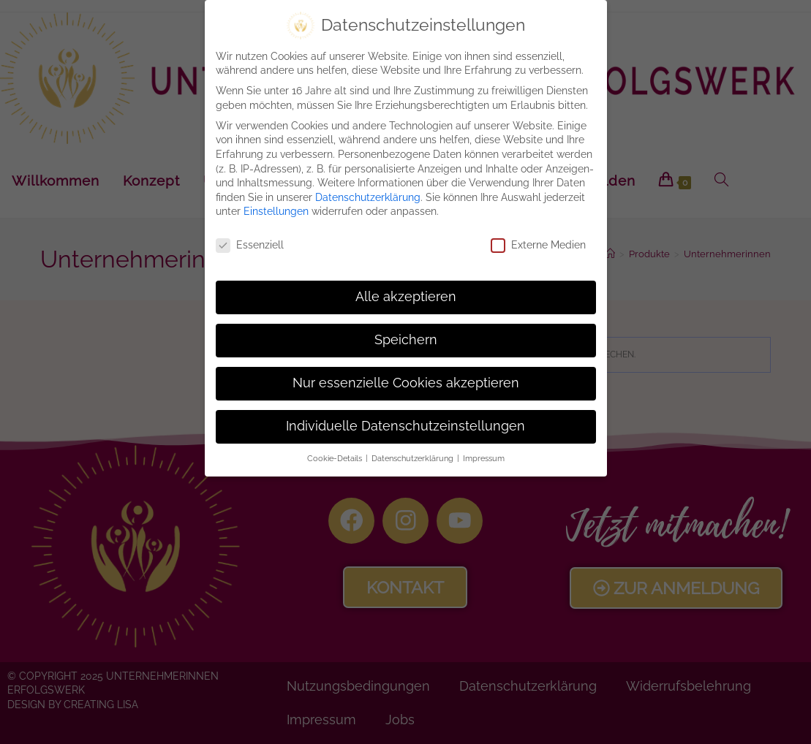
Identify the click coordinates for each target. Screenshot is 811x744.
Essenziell (250, 245)
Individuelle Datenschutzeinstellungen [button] (405, 426)
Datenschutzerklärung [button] (413, 458)
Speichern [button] (405, 340)
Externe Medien (538, 245)
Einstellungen (276, 211)
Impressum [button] (484, 458)
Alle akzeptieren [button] (405, 296)
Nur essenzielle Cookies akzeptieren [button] (406, 383)
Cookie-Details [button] (335, 458)
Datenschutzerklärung (367, 197)
